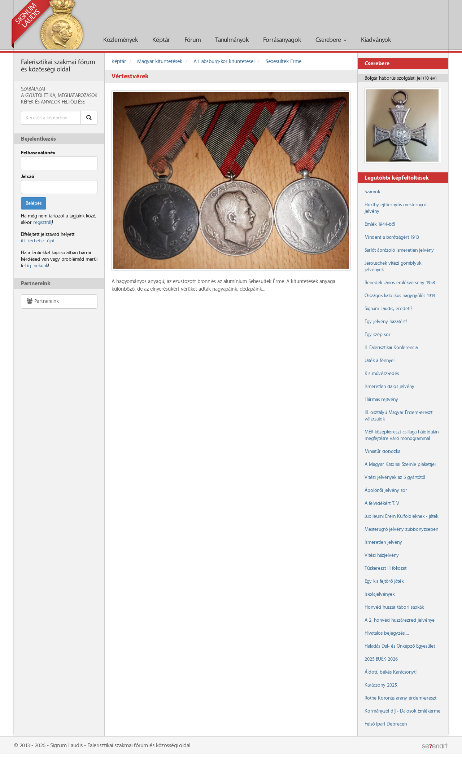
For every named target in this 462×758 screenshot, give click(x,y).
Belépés (34, 203)
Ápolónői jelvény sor (386, 490)
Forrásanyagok (282, 40)
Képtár (161, 40)
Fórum (192, 40)
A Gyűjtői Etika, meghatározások (59, 95)
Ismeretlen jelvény (383, 542)
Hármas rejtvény (381, 399)
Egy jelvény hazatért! (386, 322)
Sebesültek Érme (283, 62)
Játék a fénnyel (380, 360)
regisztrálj (42, 222)
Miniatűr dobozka (382, 451)
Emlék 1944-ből (380, 224)
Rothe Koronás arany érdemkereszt (400, 698)
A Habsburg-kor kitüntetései (223, 62)
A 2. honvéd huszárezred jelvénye (400, 620)
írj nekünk (37, 266)
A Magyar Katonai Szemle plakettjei (400, 464)
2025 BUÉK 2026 (381, 659)
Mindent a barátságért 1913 (392, 237)
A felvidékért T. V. (382, 503)
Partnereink (42, 301)
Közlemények (120, 40)
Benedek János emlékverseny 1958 (400, 283)
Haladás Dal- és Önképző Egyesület (400, 646)
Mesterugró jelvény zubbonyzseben (401, 529)
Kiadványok (376, 40)
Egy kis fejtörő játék (384, 581)
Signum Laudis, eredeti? (388, 309)
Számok (372, 192)
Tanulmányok (232, 40)
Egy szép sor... (379, 335)
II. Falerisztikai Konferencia (391, 348)
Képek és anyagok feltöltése (52, 102)
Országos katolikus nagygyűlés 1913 (400, 296)
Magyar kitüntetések (159, 62)
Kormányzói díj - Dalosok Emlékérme (402, 711)
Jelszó (27, 177)
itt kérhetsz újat (37, 241)
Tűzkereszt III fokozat (385, 568)
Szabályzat (33, 89)
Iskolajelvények (380, 594)
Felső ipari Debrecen (386, 724)
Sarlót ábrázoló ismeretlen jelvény (399, 250)
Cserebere (330, 40)
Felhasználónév (38, 153)
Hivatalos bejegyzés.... (387, 633)
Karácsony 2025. (381, 685)
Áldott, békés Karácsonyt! (391, 672)
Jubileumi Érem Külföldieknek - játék (401, 516)
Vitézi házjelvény (382, 555)
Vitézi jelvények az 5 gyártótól (395, 477)
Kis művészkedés (382, 373)
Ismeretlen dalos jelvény (389, 386)
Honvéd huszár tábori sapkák (394, 607)
